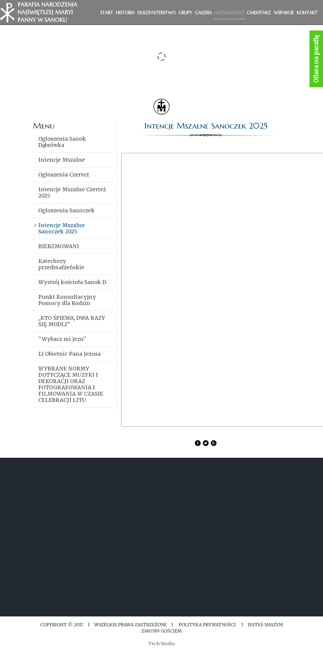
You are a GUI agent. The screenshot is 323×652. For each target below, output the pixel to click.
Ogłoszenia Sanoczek (66, 210)
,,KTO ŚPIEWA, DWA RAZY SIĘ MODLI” (71, 321)
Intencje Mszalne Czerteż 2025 (72, 192)
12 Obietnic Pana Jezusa (69, 353)
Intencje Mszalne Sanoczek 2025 (61, 228)
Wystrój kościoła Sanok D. (72, 282)
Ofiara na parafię (316, 59)
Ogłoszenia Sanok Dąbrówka (62, 141)
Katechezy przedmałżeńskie (61, 264)
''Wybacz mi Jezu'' (62, 339)
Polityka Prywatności (207, 624)
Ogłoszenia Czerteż (63, 174)
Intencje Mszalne (61, 160)
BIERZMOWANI (58, 246)
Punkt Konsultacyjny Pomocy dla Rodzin (67, 300)
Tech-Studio (161, 643)
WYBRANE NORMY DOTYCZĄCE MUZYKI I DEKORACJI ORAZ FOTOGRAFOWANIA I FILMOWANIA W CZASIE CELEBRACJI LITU (70, 384)
